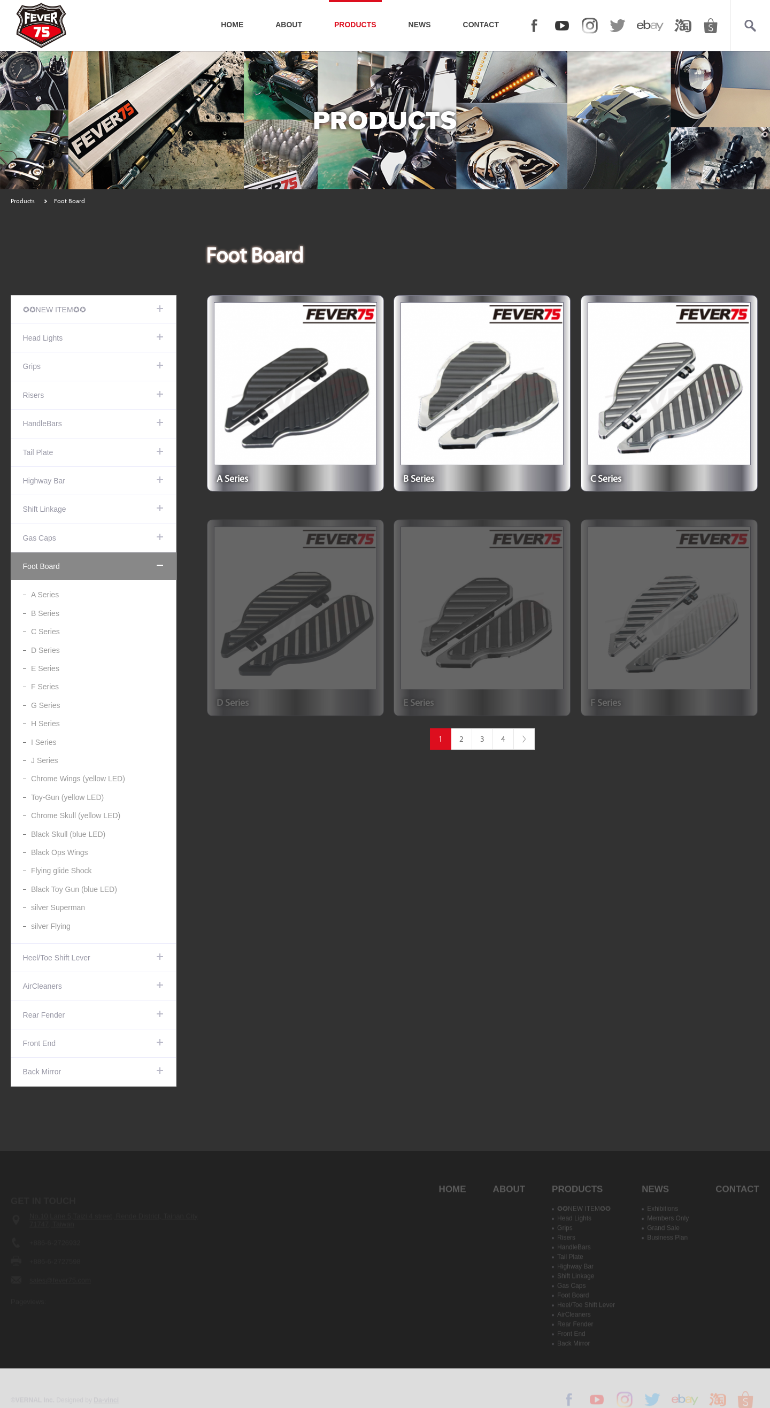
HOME (232, 24)
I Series (43, 742)
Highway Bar (44, 480)
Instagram (589, 25)
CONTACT (481, 24)
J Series (44, 760)
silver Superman (58, 907)
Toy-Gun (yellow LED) (67, 797)
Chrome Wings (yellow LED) (78, 778)
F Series (45, 686)
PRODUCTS (355, 24)
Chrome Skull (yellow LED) (75, 815)
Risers (33, 395)
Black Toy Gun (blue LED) (74, 889)
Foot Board (41, 566)
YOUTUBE (562, 25)
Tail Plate (38, 452)
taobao (682, 25)
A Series (45, 594)
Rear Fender (44, 1015)
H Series (45, 723)
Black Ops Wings (59, 852)
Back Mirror (42, 1071)
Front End (39, 1043)
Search (750, 25)
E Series (45, 668)
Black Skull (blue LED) (68, 834)
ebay (650, 25)
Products (23, 201)
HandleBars (42, 423)
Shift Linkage (44, 509)
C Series (45, 631)
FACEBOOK (534, 25)
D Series (45, 650)
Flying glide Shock (61, 870)
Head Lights (43, 338)
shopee (710, 25)
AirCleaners (42, 986)
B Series (45, 613)
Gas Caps (39, 538)
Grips (32, 366)
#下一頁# (524, 739)
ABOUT (288, 24)
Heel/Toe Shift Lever (56, 957)
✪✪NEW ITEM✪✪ (54, 309)
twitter (617, 25)
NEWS (420, 24)
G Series (45, 705)
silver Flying (51, 926)
